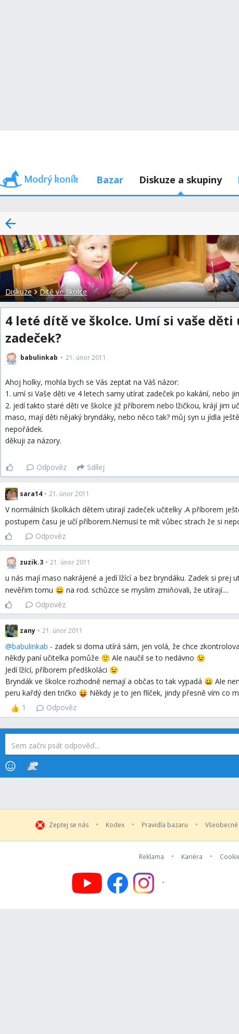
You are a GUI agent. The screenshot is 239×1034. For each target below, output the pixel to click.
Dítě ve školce (63, 292)
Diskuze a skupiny (180, 179)
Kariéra (192, 857)
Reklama (151, 857)
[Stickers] (32, 766)
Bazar (109, 179)
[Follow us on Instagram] (150, 883)
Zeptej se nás (69, 825)
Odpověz (47, 467)
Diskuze (18, 292)
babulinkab (30, 646)
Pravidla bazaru (165, 825)
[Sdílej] (91, 467)
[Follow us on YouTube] (87, 883)
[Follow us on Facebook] (117, 883)
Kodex (115, 825)
